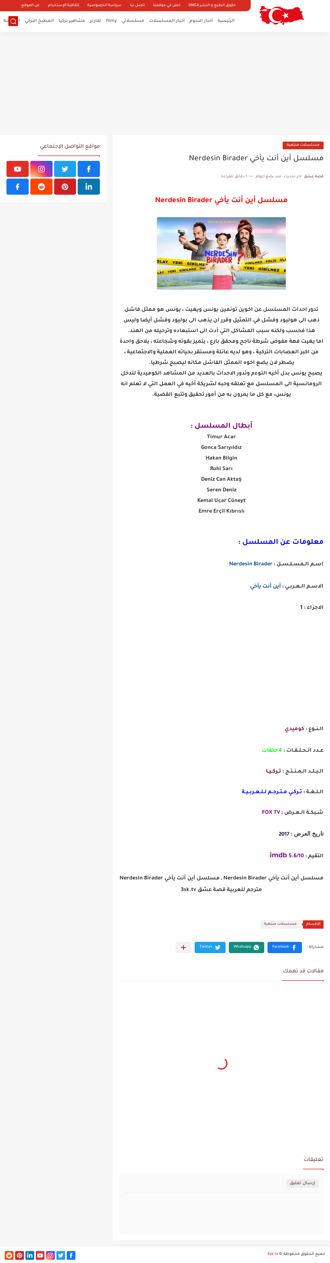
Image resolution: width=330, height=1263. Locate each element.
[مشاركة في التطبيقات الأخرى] (183, 947)
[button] (284, 947)
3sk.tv (272, 1254)
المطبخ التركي (39, 21)
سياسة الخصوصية (104, 6)
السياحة (12, 21)
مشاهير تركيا (72, 21)
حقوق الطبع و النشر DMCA (212, 6)
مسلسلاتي (132, 21)
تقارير (95, 21)
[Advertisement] (165, 84)
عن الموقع (30, 6)
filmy (111, 21)
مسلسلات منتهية (303, 145)
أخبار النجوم (201, 21)
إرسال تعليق (302, 1183)
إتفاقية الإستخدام (63, 6)
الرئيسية (226, 21)
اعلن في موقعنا (166, 6)
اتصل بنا (137, 6)
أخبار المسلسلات (167, 21)
